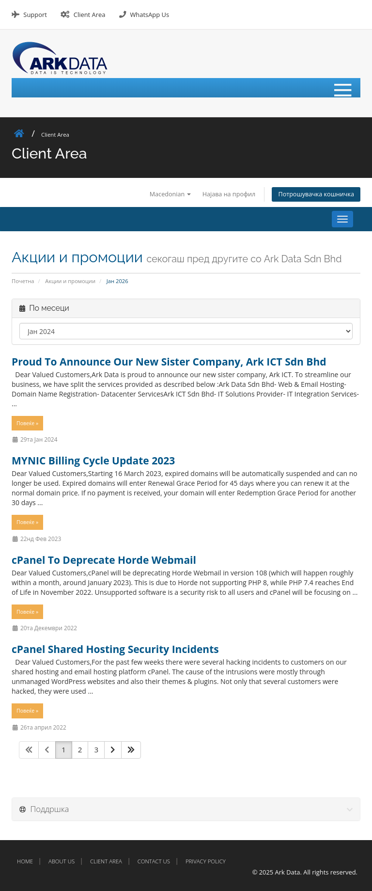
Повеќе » (27, 423)
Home (25, 861)
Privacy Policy (206, 861)
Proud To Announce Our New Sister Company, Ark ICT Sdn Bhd (169, 361)
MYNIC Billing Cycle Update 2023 (93, 460)
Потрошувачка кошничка (316, 194)
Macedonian (170, 194)
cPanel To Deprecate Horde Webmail (104, 560)
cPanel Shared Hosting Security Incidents (115, 649)
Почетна (23, 281)
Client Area (90, 14)
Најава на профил (229, 194)
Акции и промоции (70, 281)
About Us (61, 861)
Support (34, 14)
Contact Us (154, 861)
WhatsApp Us (149, 14)
